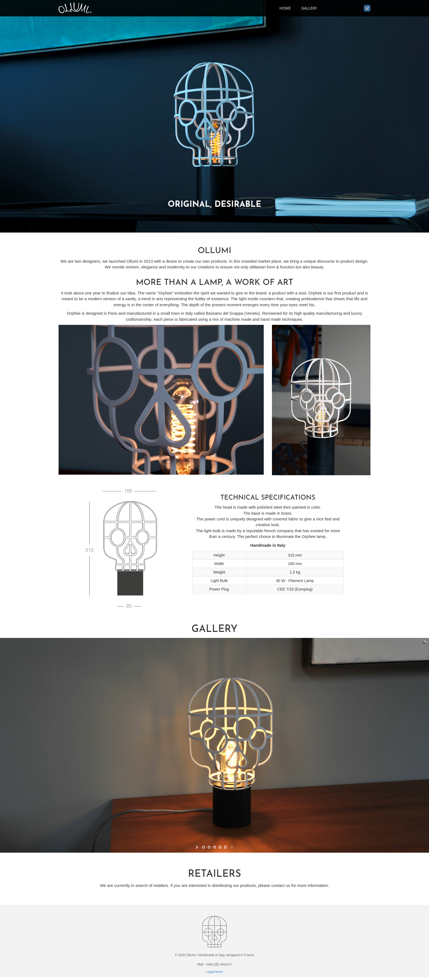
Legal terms (214, 972)
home (285, 8)
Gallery (309, 8)
